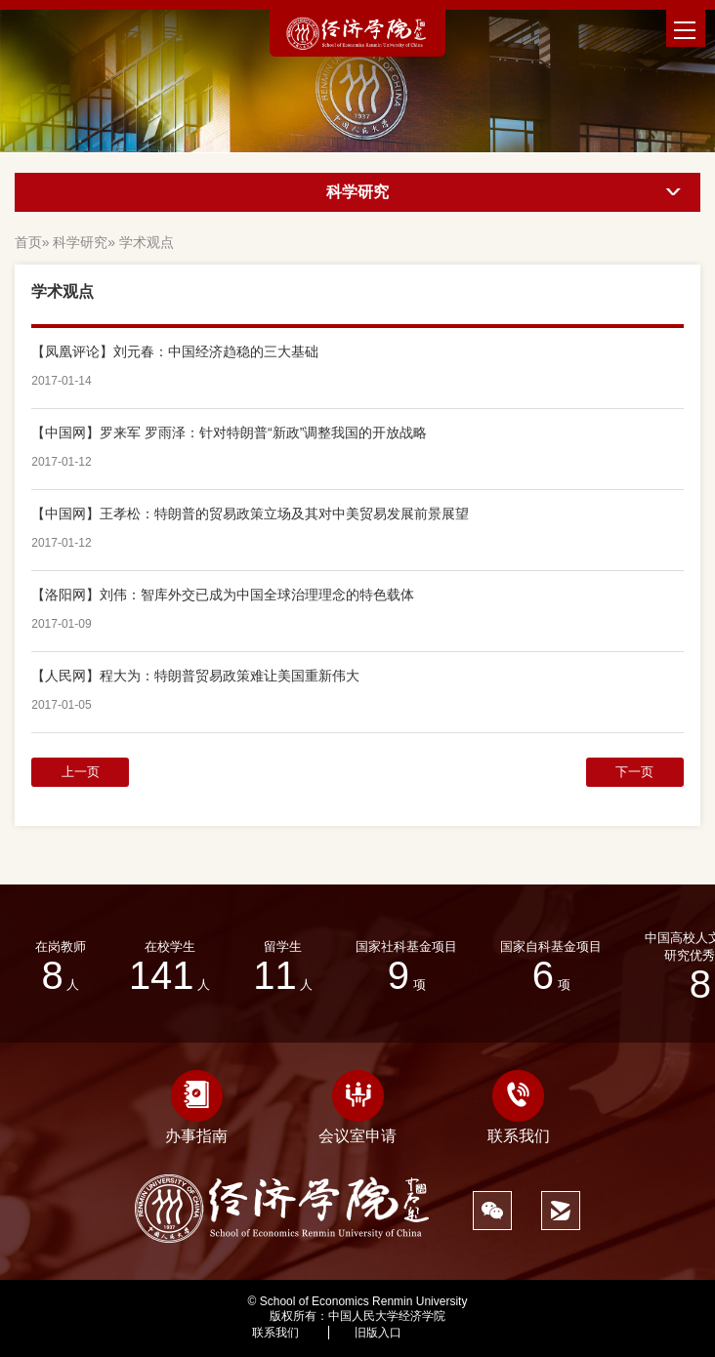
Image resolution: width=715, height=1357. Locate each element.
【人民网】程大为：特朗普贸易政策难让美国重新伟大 (195, 675)
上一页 (81, 771)
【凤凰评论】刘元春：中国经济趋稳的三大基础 (174, 351)
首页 (28, 242)
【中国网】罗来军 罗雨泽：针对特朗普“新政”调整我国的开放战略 (229, 432)
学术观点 (146, 242)
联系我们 (518, 1107)
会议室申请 (357, 1107)
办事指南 (196, 1107)
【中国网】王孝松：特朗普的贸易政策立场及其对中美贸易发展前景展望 (250, 513)
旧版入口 (378, 1332)
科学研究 (80, 242)
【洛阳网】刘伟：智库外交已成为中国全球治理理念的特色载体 (222, 594)
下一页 (634, 771)
